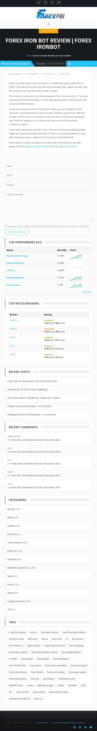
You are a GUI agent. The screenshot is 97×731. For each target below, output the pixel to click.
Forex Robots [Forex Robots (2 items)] (37, 672)
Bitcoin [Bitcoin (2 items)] (45, 639)
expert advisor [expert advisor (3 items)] (33, 645)
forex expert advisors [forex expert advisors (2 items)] (71, 652)
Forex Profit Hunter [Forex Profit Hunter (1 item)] (17, 665)
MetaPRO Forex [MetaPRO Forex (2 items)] (16, 685)
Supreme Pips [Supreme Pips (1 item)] (22, 692)
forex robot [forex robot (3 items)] (35, 665)
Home (28, 55)
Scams (10, 584)
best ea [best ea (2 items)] (33, 632)
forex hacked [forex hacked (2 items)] (27, 659)
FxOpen (13, 328)
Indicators (12, 559)
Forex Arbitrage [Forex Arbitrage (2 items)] (76, 645)
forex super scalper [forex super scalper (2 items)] (77, 672)
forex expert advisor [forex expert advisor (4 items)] (18, 652)
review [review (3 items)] (61, 685)
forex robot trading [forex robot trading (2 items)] (56, 672)
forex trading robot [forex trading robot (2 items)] (18, 678)
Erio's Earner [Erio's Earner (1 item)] (77, 639)
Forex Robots (48, 31)
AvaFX (12, 354)
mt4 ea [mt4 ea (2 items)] (30, 685)
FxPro (12, 345)
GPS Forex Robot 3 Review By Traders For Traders (33, 397)
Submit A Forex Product (36, 146)
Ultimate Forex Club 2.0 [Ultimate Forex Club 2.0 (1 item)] (19, 698)
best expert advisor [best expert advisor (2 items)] (50, 632)
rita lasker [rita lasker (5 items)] (72, 685)
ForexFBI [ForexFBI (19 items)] (13, 659)
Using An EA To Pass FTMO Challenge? (27, 389)
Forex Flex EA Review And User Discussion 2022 (32, 381)
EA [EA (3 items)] (67, 639)
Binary (10, 517)
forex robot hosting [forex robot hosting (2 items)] (18, 672)
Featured (12, 534)
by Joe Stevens (15, 74)
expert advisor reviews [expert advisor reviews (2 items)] (55, 645)
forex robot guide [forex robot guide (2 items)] (79, 665)
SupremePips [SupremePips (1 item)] (39, 692)
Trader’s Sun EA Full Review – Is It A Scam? (29, 406)
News (10, 576)
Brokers (11, 525)
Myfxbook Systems (17, 567)
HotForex (14, 320)
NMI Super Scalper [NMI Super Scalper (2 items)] (45, 685)
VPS (9, 609)
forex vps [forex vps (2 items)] (35, 678)
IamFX (12, 337)
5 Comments (47, 74)
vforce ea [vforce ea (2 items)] (38, 698)
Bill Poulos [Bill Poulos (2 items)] (33, 639)
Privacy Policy (42, 722)
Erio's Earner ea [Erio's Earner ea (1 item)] (16, 645)
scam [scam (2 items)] (83, 685)
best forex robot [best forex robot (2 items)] (16, 639)
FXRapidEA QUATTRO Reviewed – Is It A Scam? (31, 414)
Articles (11, 509)
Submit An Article (67, 146)
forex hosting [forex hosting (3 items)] (43, 659)
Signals (11, 592)
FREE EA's (12, 550)
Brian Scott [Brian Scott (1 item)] (57, 639)
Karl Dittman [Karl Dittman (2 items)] (48, 678)
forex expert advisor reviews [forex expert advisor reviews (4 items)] (44, 652)
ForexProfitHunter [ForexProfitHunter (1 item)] (61, 659)
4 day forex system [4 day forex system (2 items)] (17, 632)
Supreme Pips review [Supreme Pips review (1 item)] (58, 692)
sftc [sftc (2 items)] (10, 692)
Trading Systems (16, 601)
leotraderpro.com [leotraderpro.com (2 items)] (67, 678)
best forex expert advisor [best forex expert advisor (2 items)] (74, 632)
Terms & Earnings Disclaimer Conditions (68, 722)
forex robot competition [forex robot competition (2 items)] (56, 665)
